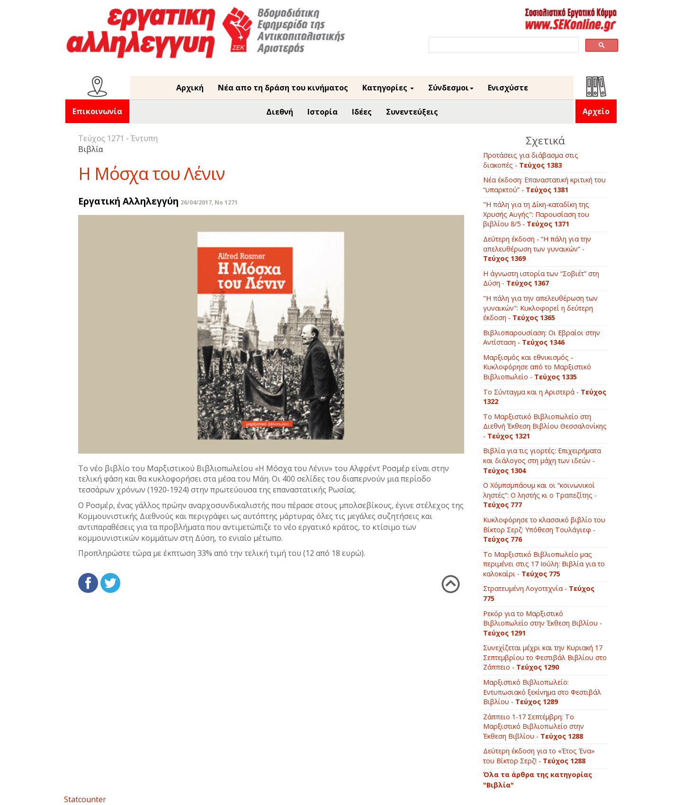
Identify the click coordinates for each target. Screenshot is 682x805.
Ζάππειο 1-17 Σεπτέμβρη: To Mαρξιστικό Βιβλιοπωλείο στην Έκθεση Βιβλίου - (533, 726)
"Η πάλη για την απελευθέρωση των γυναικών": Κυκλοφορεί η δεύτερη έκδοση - (540, 308)
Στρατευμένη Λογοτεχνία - (538, 593)
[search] (502, 45)
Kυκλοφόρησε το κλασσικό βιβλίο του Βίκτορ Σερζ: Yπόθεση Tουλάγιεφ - (544, 529)
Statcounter (85, 799)
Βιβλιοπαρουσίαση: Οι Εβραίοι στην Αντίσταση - (541, 337)
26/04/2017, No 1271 (209, 202)
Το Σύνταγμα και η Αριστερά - (544, 396)
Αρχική (190, 87)
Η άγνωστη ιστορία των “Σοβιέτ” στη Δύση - (541, 278)
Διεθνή (279, 112)
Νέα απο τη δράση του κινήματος (283, 87)
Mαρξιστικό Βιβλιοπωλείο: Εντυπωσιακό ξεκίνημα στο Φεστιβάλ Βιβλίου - (542, 692)
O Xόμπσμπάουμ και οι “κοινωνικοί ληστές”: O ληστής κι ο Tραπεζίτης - (540, 495)
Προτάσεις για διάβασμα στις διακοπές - (530, 160)
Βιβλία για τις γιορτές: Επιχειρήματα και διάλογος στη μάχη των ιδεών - (542, 460)
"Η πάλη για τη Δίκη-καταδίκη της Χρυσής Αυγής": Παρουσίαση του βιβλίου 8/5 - (536, 214)
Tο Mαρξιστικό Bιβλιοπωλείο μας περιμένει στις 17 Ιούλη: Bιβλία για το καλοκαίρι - (544, 564)
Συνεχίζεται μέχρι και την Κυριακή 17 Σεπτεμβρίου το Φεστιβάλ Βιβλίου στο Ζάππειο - (545, 657)
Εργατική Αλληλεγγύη (128, 201)
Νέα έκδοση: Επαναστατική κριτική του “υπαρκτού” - (544, 184)
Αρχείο (596, 111)
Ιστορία (322, 112)
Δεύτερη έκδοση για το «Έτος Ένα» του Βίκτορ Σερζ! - (539, 755)
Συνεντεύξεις (412, 112)
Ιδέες (362, 112)
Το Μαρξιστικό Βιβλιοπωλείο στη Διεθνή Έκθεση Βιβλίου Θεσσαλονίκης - (545, 426)
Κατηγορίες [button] (388, 87)
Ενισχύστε (508, 87)
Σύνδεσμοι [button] (451, 87)
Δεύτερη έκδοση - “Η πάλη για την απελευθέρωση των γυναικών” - (537, 248)
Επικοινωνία (97, 111)
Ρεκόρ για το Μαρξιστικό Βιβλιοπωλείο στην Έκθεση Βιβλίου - (542, 623)
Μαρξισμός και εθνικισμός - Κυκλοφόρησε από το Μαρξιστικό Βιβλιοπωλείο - (537, 367)
